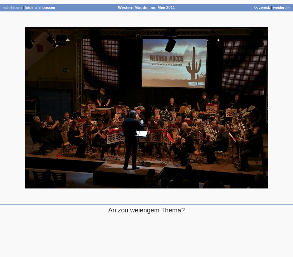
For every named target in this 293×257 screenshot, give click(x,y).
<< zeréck (262, 8)
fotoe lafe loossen (40, 8)
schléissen (13, 8)
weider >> (281, 8)
